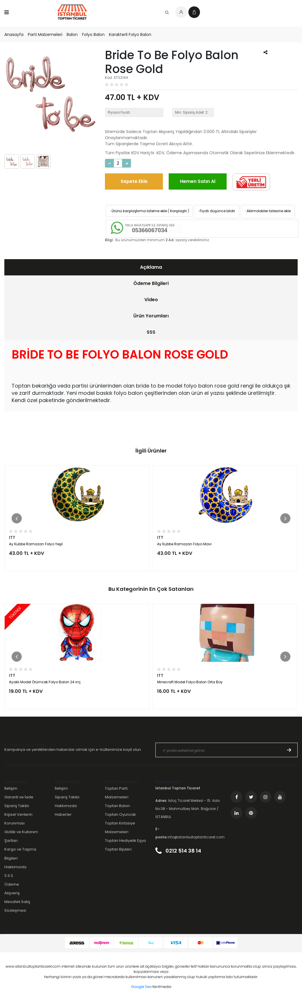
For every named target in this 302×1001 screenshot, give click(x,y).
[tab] (151, 267)
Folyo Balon (93, 34)
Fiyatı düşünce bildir (216, 210)
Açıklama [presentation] (151, 267)
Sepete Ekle (134, 181)
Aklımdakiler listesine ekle (267, 210)
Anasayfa (13, 34)
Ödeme (11, 884)
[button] (17, 518)
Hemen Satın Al (197, 181)
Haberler (63, 814)
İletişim (10, 788)
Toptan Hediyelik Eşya (125, 840)
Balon (72, 34)
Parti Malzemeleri (45, 34)
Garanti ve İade (18, 797)
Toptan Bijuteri (118, 849)
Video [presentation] (151, 299)
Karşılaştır (178, 210)
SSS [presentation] (151, 332)
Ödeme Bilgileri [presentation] (151, 283)
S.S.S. (9, 875)
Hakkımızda (15, 867)
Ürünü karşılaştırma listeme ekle (138, 210)
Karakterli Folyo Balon (130, 34)
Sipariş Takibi (16, 806)
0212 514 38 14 (178, 850)
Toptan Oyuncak (120, 814)
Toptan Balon (117, 806)
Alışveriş (12, 893)
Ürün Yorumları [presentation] (151, 316)
